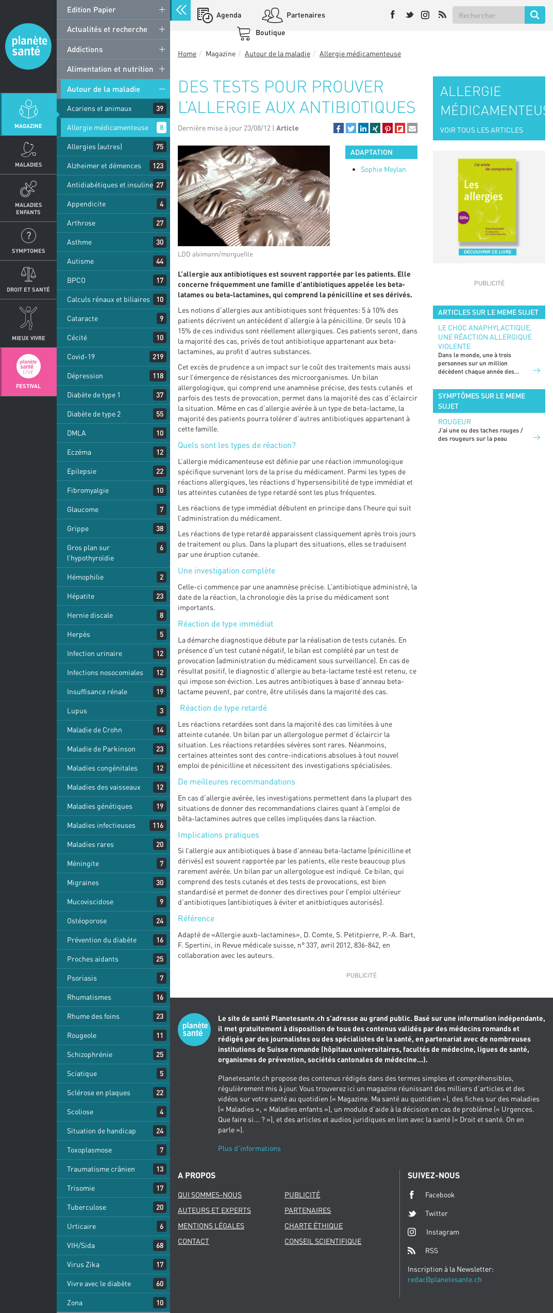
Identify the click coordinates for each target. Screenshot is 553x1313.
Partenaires (305, 14)
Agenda (228, 14)
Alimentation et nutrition (110, 68)
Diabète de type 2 (94, 413)
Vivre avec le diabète (99, 1283)
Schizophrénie (89, 1054)
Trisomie (81, 1187)
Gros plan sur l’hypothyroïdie (90, 552)
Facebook (431, 1195)
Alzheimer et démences (104, 165)
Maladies (28, 164)
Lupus (77, 710)
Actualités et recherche (107, 29)
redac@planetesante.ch (445, 1279)
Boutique (270, 32)
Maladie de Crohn (94, 729)
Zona (74, 1302)
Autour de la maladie (103, 88)
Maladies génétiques (99, 806)
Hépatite (80, 595)
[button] (338, 128)
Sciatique (82, 1073)
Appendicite (86, 203)
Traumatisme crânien (101, 1168)
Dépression (85, 375)
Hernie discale (90, 615)
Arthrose (81, 222)
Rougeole (81, 1035)
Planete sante (28, 46)
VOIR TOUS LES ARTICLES (481, 129)
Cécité (77, 337)
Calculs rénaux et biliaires (108, 299)
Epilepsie (81, 471)
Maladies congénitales (102, 767)
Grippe (78, 528)
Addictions (85, 49)
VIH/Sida (81, 1245)
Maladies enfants (28, 208)
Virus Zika (83, 1264)
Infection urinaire (94, 653)
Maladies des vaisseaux (104, 786)
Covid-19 (81, 356)
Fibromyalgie (88, 490)
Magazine (28, 125)
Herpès (78, 634)
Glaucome (82, 509)
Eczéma (79, 451)
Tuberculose (86, 1207)
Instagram (433, 1231)
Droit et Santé (28, 289)
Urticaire (81, 1226)
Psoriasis (82, 977)
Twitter (428, 1213)
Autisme (80, 261)
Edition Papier (91, 9)
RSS (423, 1250)
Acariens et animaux (99, 108)
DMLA (76, 432)
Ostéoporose (87, 920)
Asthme (79, 241)
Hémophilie (85, 576)
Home (187, 53)
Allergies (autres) (94, 146)
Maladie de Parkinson (101, 748)
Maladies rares (90, 844)
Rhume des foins (93, 1016)
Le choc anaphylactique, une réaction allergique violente (485, 336)
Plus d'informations (249, 1148)
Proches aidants (93, 958)
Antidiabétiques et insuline (110, 184)
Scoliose (80, 1111)
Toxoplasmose (89, 1149)
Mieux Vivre (28, 337)
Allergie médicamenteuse (107, 127)
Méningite (83, 863)
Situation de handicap (101, 1130)
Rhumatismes (89, 996)
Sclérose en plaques (98, 1092)
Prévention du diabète (102, 939)
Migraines (83, 882)
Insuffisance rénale (97, 691)
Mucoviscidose (90, 901)
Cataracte (82, 318)
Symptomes (28, 250)
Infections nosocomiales (105, 672)
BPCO (76, 280)
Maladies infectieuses (101, 825)
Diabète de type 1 (94, 394)
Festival (28, 385)
